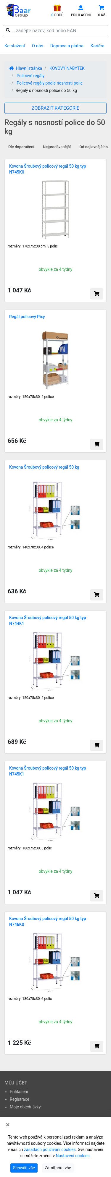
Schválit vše (24, 1167)
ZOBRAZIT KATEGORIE (55, 108)
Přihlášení (19, 1091)
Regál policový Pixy (27, 316)
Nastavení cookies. (73, 1155)
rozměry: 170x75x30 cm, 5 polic (33, 246)
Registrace (19, 1099)
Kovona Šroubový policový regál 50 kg (44, 467)
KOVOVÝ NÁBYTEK (66, 68)
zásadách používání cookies (50, 1149)
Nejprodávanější (57, 147)
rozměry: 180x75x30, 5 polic (30, 848)
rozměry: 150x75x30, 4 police (31, 397)
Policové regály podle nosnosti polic (50, 83)
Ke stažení (14, 45)
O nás (37, 45)
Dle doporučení (21, 147)
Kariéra (97, 45)
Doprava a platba (66, 45)
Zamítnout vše (58, 1167)
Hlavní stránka (25, 68)
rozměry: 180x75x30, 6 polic (30, 999)
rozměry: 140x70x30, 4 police (31, 547)
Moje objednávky (25, 1107)
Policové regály (30, 75)
